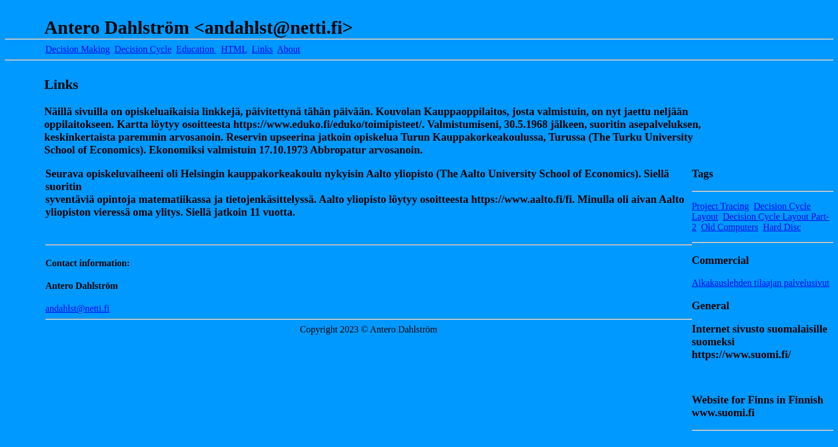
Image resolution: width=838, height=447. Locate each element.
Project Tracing (720, 206)
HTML (234, 49)
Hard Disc (782, 227)
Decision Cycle (143, 49)
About (288, 49)
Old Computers (729, 227)
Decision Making (77, 49)
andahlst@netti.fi (77, 308)
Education (196, 49)
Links (261, 49)
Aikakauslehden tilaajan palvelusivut (760, 283)
